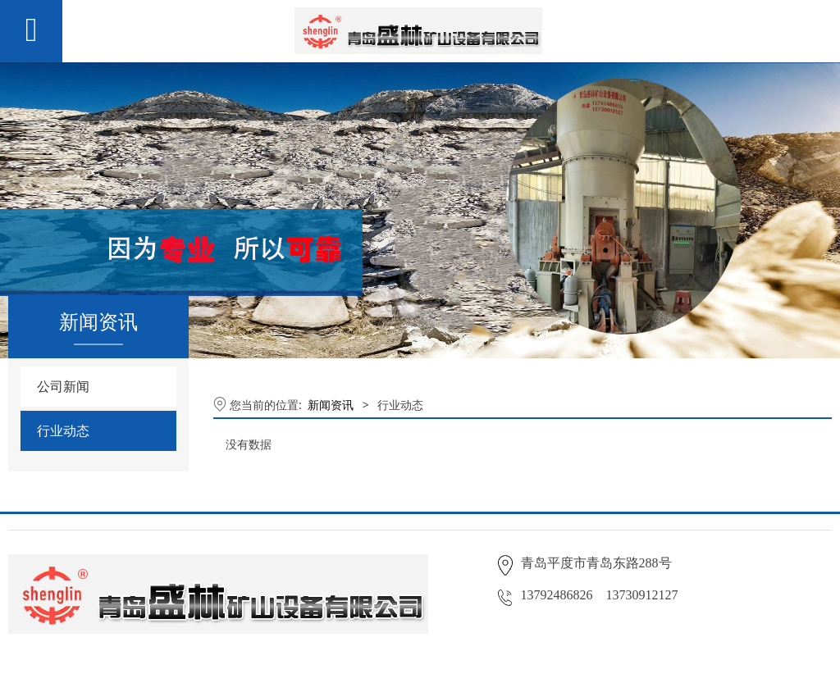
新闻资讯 (331, 404)
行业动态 (63, 430)
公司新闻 (63, 386)
